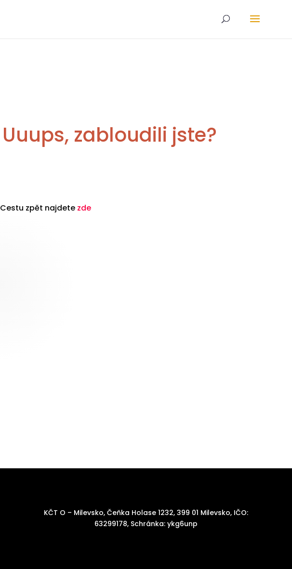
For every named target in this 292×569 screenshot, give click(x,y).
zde (84, 207)
